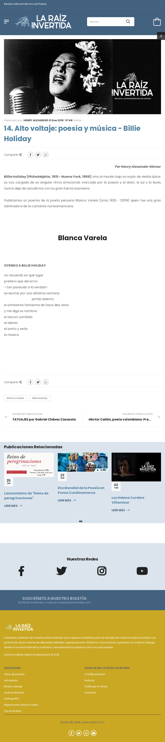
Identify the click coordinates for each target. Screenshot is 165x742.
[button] (80, 521)
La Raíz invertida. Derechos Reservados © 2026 (31, 654)
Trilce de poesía (14, 674)
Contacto (90, 692)
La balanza (11, 680)
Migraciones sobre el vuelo (21, 705)
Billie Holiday (39, 398)
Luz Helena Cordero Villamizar (128, 500)
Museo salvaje (13, 686)
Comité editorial (94, 674)
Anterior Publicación (44, 417)
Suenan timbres (14, 692)
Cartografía (11, 698)
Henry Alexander (36, 120)
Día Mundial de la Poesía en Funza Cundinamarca (81, 490)
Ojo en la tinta (12, 711)
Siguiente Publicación (125, 417)
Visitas (73, 120)
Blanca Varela (15, 398)
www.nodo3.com (93, 722)
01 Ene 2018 (56, 120)
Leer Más (11, 506)
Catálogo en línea (95, 686)
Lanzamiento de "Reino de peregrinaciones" (26, 495)
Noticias (89, 680)
